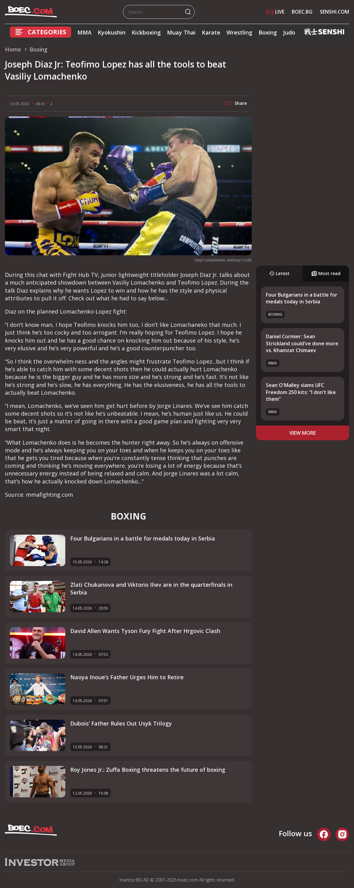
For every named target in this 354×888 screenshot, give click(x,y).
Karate (211, 32)
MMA (84, 32)
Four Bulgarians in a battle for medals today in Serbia (301, 298)
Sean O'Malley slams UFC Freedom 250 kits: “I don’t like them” (301, 392)
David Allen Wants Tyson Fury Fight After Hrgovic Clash (145, 631)
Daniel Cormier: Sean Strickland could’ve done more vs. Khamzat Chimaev (302, 343)
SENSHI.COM (334, 11)
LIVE (275, 11)
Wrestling (239, 32)
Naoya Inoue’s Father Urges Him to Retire (127, 677)
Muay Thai (181, 32)
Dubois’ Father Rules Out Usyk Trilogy (121, 723)
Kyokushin (111, 32)
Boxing (267, 32)
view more (302, 433)
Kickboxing (146, 32)
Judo (289, 32)
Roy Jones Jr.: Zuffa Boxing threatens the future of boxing (147, 769)
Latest (279, 273)
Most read (325, 273)
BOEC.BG (302, 11)
